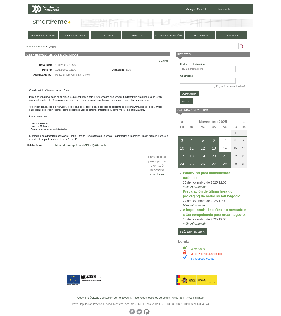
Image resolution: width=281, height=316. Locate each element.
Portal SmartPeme (35, 46)
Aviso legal (178, 297)
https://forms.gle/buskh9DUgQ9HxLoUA (81, 145)
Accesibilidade (195, 297)
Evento (52, 46)
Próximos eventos (192, 231)
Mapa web (224, 9)
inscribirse (157, 174)
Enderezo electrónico (192, 64)
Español (201, 9)
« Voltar (163, 61)
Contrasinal (187, 75)
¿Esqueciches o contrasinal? (229, 86)
